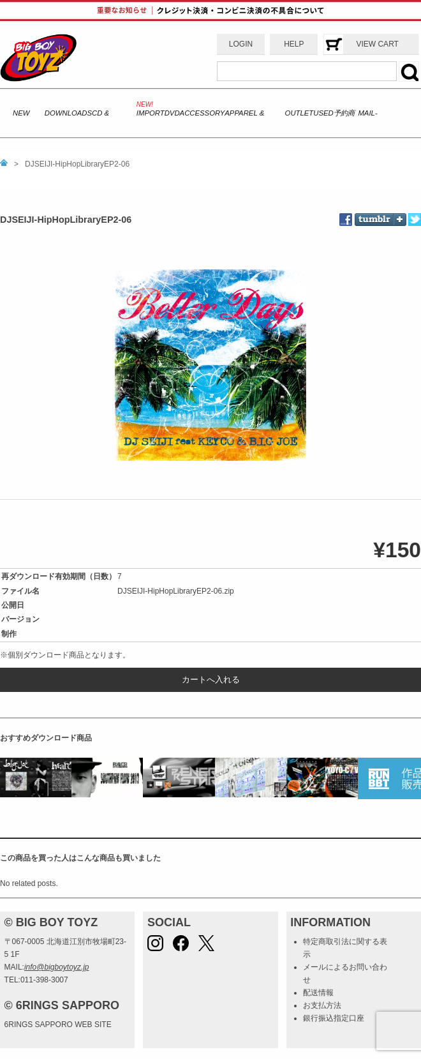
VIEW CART (377, 44)
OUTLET (299, 113)
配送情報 (318, 992)
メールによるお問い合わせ (345, 973)
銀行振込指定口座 (333, 1018)
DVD (172, 113)
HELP (294, 44)
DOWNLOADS (68, 113)
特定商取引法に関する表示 (345, 948)
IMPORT (151, 113)
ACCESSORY (202, 113)
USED (323, 113)
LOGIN (241, 44)
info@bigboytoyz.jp (56, 967)
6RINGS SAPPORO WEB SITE (58, 1024)
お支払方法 (322, 1005)
